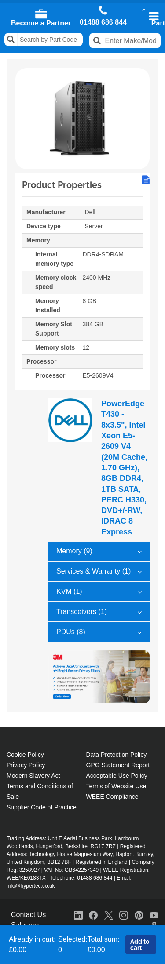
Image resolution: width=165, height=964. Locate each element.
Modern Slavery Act (33, 775)
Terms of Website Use (116, 786)
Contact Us (28, 914)
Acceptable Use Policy (116, 775)
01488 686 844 (103, 22)
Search (11, 39)
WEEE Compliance (112, 796)
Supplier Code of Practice (42, 807)
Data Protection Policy (116, 754)
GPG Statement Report (118, 765)
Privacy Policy (26, 765)
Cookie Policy (25, 754)
